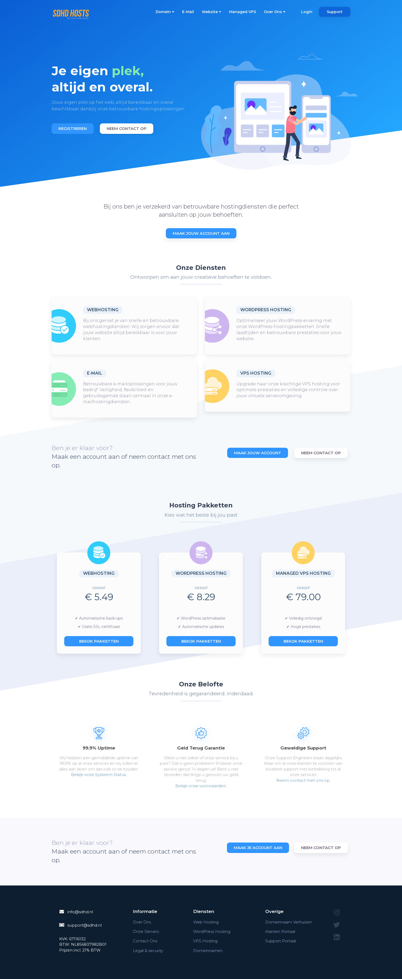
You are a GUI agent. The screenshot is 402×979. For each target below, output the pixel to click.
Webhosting (102, 309)
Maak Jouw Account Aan (201, 233)
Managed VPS (242, 11)
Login (306, 11)
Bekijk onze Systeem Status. (99, 774)
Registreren (72, 128)
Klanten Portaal (280, 931)
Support (335, 11)
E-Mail (188, 11)
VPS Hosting (255, 373)
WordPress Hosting (265, 309)
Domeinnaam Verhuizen (288, 922)
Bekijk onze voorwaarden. (201, 785)
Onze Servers (146, 931)
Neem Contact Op (321, 452)
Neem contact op (126, 128)
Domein (165, 11)
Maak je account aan (258, 847)
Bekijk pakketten (99, 641)
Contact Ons (145, 940)
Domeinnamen (207, 950)
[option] (124, 93)
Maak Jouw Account (257, 452)
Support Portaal (280, 940)
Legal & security (148, 950)
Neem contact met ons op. (303, 780)
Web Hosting (206, 922)
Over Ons (274, 11)
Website (211, 11)
